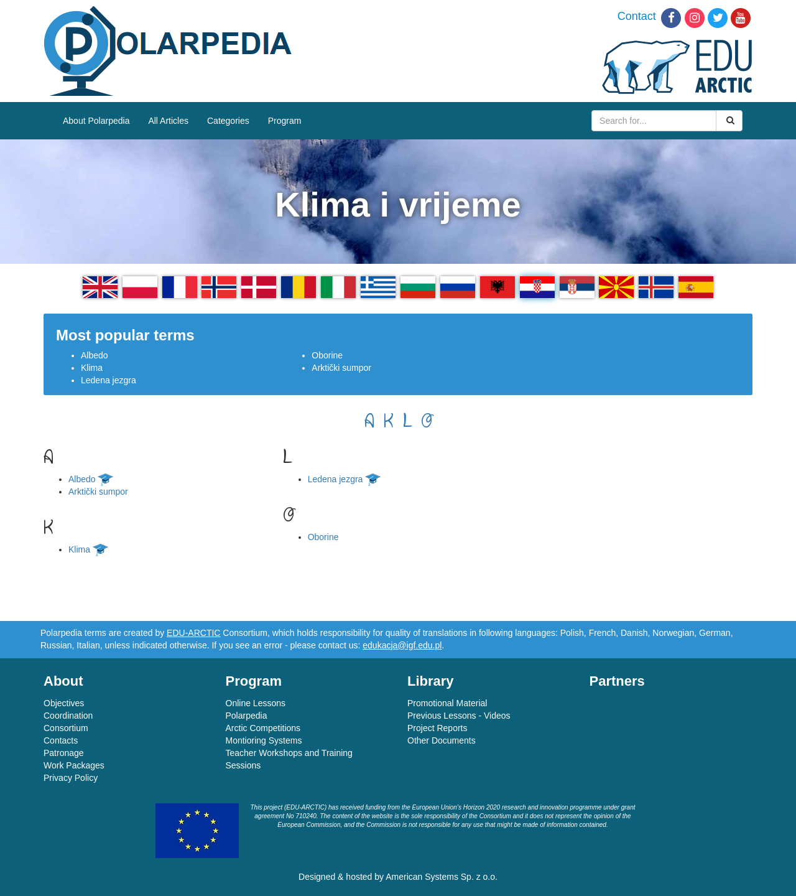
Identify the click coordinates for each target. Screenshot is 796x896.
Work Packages (74, 765)
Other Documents (441, 740)
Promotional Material (447, 703)
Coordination (68, 716)
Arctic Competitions (263, 728)
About (63, 681)
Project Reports (437, 728)
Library (430, 681)
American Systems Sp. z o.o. (441, 877)
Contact (637, 16)
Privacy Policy (71, 778)
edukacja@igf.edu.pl (402, 645)
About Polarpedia (96, 121)
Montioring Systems (264, 740)
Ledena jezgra (108, 380)
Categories (228, 121)
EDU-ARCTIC (193, 633)
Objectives (64, 703)
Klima (92, 368)
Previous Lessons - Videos (459, 716)
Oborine (327, 355)
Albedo (94, 355)
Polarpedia (246, 716)
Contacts (61, 740)
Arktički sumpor (341, 368)
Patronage (64, 753)
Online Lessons (256, 703)
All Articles (168, 121)
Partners (617, 681)
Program (285, 121)
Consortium (66, 728)
